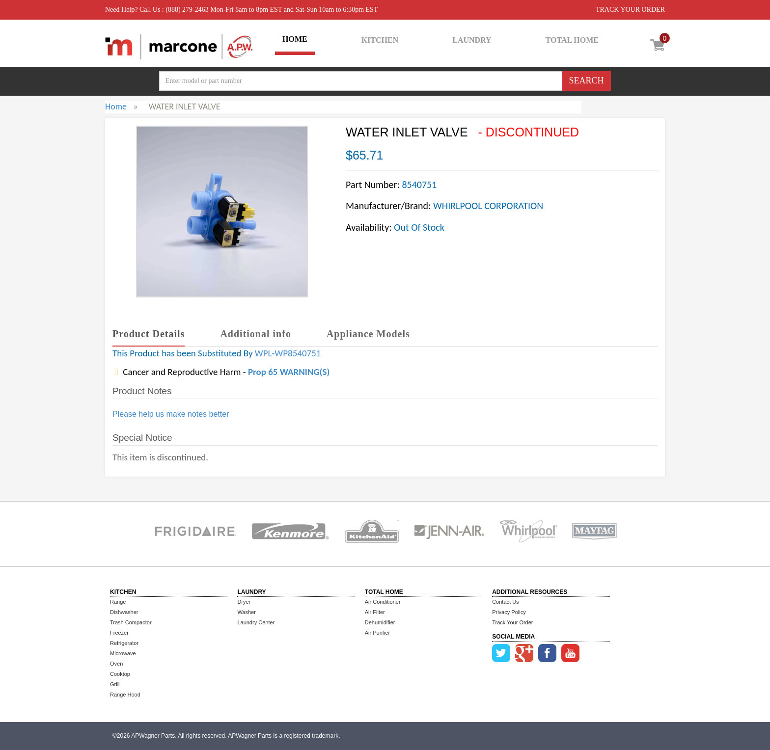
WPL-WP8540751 (288, 353)
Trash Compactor (131, 622)
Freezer (119, 633)
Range (118, 602)
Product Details (148, 333)
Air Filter (375, 612)
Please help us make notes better (170, 414)
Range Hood (125, 694)
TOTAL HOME (572, 40)
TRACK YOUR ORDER (630, 9)
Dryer (243, 602)
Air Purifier (377, 633)
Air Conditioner (383, 602)
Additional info (255, 333)
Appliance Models (368, 333)
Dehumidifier (380, 622)
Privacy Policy (508, 612)
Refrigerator (124, 643)
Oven (116, 664)
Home (116, 106)
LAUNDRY (471, 40)
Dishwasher (124, 612)
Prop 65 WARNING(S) (289, 371)
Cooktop (120, 674)
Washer (246, 612)
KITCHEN (380, 40)
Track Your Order (512, 622)
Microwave (123, 653)
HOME (294, 39)
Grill (115, 684)
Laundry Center (256, 622)
